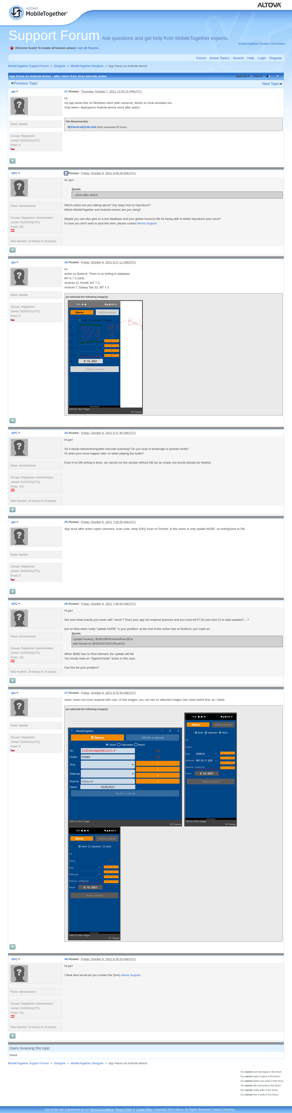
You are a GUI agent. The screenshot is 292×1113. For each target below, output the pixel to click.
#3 (66, 262)
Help (250, 58)
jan (13, 91)
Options (241, 76)
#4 (66, 433)
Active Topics (219, 58)
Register (93, 48)
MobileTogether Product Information (261, 43)
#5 (66, 522)
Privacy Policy (123, 1109)
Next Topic (270, 84)
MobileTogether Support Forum (28, 66)
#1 (66, 91)
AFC (14, 173)
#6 (66, 603)
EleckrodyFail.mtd (83, 127)
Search (238, 58)
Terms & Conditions (102, 1109)
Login (79, 48)
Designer (60, 66)
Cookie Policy (144, 1109)
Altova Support (146, 223)
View (256, 76)
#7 (66, 693)
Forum (201, 58)
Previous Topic (26, 83)
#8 (66, 959)
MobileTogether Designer (87, 66)
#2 (66, 173)
